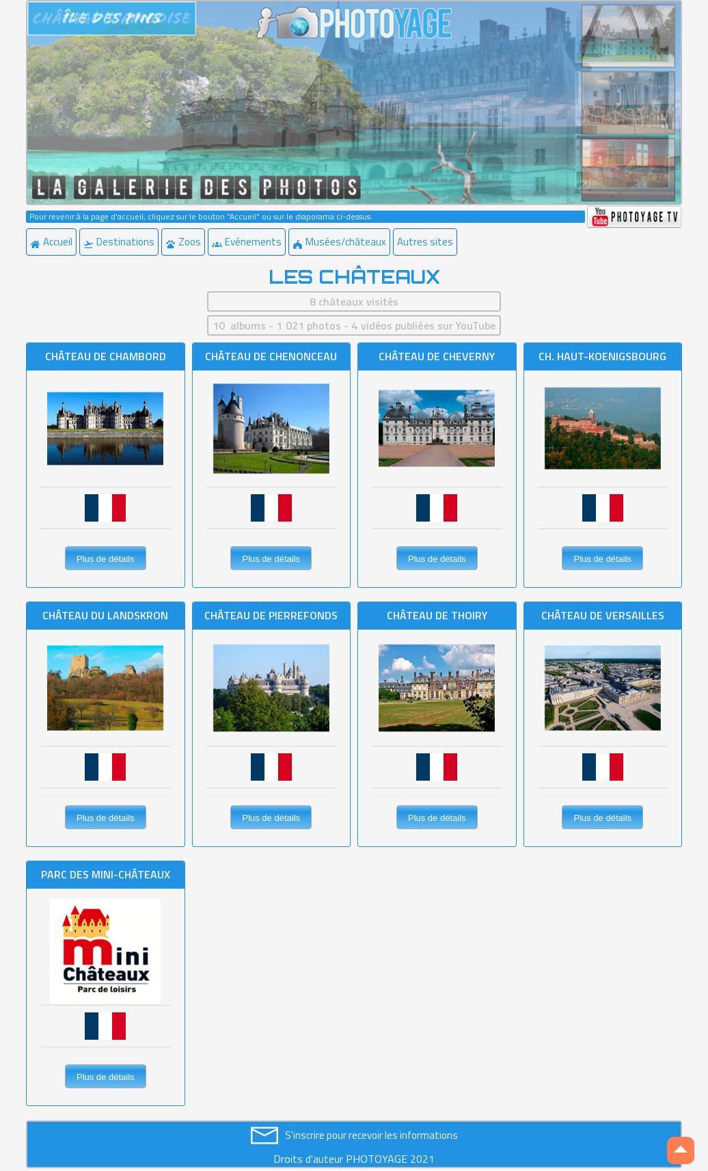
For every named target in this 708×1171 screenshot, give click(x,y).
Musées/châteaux (339, 242)
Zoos (183, 242)
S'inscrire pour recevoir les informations (371, 1135)
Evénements (247, 242)
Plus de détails (106, 559)
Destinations (118, 242)
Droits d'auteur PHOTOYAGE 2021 (354, 1158)
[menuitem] (52, 242)
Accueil (51, 242)
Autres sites (425, 242)
